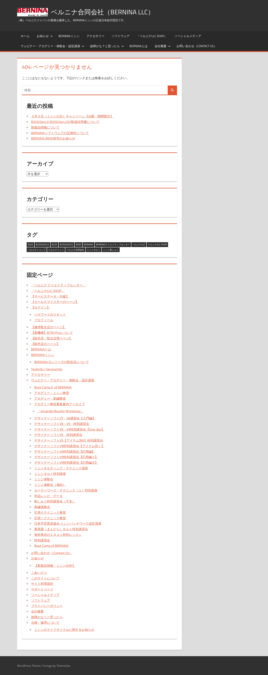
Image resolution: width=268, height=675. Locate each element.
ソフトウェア (121, 36)
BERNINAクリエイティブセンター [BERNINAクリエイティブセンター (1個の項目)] (113, 244)
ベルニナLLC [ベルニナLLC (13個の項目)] (139, 244)
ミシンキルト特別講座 (50, 474)
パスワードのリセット (50, 314)
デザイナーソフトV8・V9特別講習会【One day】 (69, 429)
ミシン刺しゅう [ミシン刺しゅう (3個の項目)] (111, 249)
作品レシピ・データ (48, 496)
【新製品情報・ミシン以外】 (54, 565)
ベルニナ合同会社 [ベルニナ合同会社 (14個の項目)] (75, 249)
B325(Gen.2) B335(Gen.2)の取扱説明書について (65, 122)
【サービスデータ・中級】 (50, 296)
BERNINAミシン (68, 36)
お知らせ (45, 36)
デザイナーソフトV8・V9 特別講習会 (61, 424)
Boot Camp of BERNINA (51, 545)
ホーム (25, 36)
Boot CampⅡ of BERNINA (53, 387)
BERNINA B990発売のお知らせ (53, 138)
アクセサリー (95, 36)
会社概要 (163, 46)
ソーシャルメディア (187, 36)
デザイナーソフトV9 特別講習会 (58, 435)
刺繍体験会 (42, 507)
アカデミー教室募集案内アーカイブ (59, 404)
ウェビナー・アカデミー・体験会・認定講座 (52, 46)
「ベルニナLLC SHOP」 (152, 36)
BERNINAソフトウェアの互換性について (60, 133)
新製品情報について (45, 127)
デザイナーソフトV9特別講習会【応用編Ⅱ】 (66, 457)
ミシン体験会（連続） (50, 485)
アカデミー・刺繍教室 (50, 398)
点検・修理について (45, 622)
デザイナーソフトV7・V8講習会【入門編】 (64, 418)
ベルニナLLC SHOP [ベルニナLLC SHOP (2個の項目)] (157, 244)
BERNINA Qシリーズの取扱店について (61, 362)
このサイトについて (45, 578)
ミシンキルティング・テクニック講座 (61, 468)
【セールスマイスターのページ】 (55, 302)
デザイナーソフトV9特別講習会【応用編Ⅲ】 (66, 462)
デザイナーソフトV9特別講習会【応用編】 (64, 451)
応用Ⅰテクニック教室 (50, 518)
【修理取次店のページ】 (48, 327)
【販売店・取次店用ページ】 (51, 338)
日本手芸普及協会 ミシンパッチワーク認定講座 (67, 523)
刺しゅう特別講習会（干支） (54, 501)
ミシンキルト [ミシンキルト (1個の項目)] (93, 249)
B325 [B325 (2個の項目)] (30, 244)
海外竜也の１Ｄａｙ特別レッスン (58, 534)
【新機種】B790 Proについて (52, 333)
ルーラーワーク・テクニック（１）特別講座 (66, 490)
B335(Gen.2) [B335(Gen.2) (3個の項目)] (66, 244)
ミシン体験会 (43, 479)
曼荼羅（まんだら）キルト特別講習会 (61, 529)
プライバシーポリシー (47, 606)
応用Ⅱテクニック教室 (50, 512)
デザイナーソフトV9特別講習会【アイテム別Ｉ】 (69, 446)
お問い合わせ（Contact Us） (196, 46)
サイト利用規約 (42, 583)
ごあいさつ (39, 572)
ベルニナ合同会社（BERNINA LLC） (104, 12)
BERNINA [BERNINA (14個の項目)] (88, 244)
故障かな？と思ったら (107, 46)
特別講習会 (42, 540)
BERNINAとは (139, 46)
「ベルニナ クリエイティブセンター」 (58, 285)
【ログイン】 (40, 307)
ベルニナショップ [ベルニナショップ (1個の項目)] (37, 249)
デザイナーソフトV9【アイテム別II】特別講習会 (68, 440)
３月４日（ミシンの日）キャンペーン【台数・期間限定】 (72, 116)
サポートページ (42, 589)
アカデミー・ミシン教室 (51, 393)
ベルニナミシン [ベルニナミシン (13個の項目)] (56, 249)
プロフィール (43, 320)
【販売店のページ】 (45, 344)
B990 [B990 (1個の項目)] (78, 244)
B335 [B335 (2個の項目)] (54, 244)
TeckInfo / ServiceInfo (46, 369)
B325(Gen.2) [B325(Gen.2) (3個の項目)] (42, 244)
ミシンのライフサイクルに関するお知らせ (64, 629)
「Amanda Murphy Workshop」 (60, 411)
